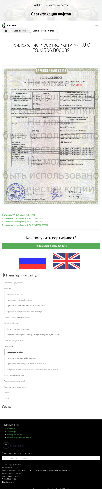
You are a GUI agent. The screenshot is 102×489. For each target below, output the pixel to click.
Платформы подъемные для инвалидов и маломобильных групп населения (32, 369)
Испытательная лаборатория (14, 375)
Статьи (6, 398)
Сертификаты (20, 31)
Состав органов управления (13, 340)
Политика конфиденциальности (19, 437)
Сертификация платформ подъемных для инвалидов (24, 311)
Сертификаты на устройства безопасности (21, 358)
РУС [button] (6, 414)
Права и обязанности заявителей (15, 387)
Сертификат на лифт (15, 434)
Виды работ (8, 288)
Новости (7, 392)
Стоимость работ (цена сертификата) (17, 317)
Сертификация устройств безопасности (20, 300)
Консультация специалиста (51, 245)
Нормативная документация (13, 282)
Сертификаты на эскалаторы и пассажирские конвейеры (26, 363)
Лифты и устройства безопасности (18, 329)
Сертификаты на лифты (43, 31)
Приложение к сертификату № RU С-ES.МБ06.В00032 (25, 218)
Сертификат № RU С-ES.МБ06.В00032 (18, 215)
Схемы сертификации (11, 323)
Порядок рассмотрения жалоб (14, 381)
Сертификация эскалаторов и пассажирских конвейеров (26, 306)
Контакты (11, 429)
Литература (11, 432)
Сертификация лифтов (51, 14)
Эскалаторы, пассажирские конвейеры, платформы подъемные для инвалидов (33, 334)
